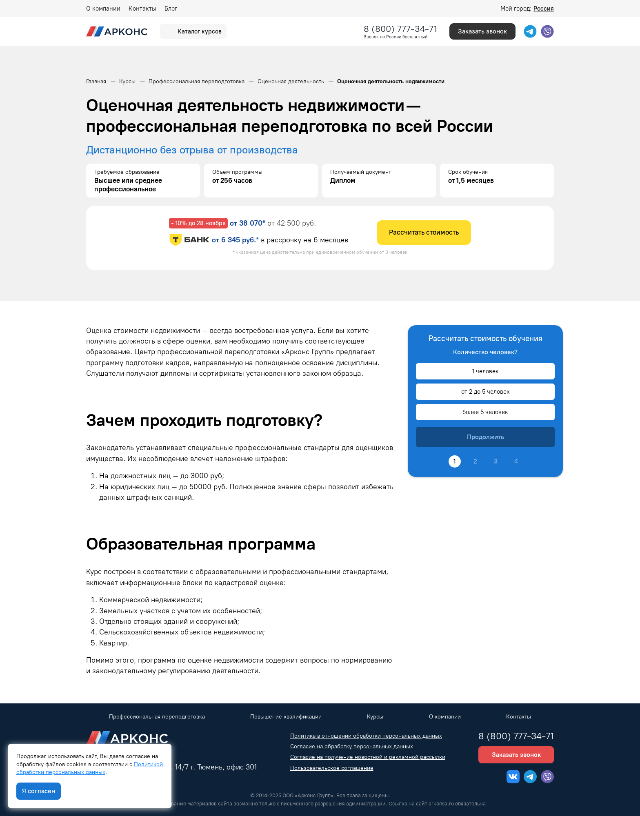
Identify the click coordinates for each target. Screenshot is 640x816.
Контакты (142, 8)
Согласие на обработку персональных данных (351, 746)
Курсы (375, 716)
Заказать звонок (482, 31)
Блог (170, 8)
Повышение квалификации (286, 716)
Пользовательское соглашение (331, 768)
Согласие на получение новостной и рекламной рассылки (367, 757)
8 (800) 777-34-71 (400, 28)
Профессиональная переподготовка (157, 716)
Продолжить (485, 437)
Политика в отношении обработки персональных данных (366, 735)
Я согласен (38, 791)
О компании (103, 8)
